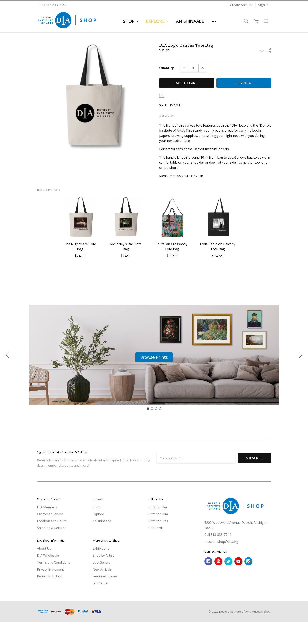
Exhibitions (101, 548)
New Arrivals (102, 569)
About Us (44, 548)
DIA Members (47, 507)
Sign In (263, 5)
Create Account (241, 5)
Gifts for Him (158, 514)
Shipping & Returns (51, 528)
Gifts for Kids (158, 521)
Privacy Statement (50, 569)
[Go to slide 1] (148, 408)
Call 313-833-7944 (53, 5)
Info (161, 95)
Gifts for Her (157, 507)
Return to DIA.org (50, 576)
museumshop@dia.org (221, 541)
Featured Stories (105, 576)
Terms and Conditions (53, 562)
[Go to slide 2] (301, 355)
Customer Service (50, 514)
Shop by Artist (103, 555)
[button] (154, 357)
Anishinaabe (190, 21)
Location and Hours (52, 521)
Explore (157, 21)
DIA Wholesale (48, 555)
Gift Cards (155, 528)
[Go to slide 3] (156, 408)
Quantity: (167, 68)
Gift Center (101, 583)
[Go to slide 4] (7, 355)
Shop (130, 21)
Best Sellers (101, 562)
